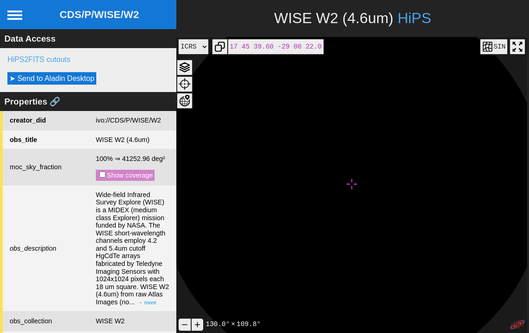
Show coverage (126, 175)
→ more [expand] (146, 302)
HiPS (414, 18)
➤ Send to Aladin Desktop (51, 78)
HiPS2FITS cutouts (38, 59)
